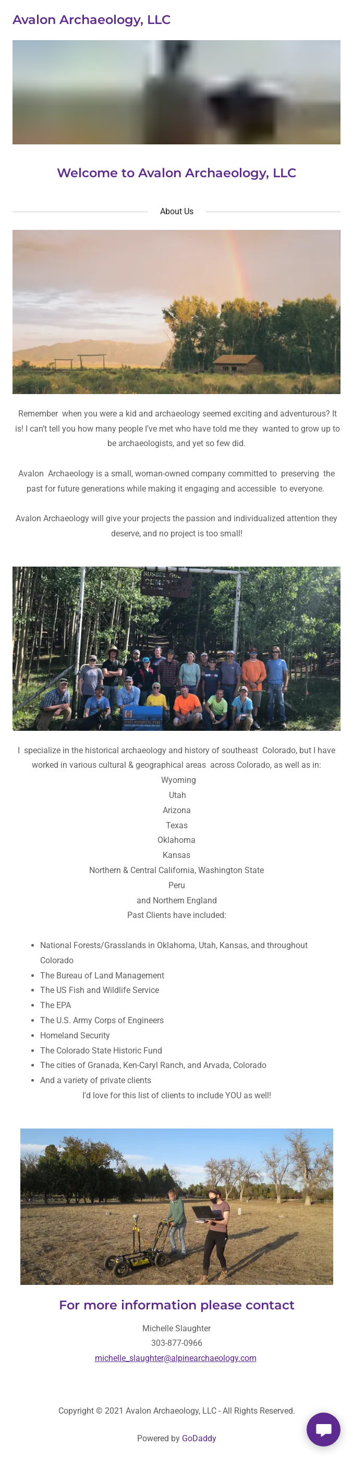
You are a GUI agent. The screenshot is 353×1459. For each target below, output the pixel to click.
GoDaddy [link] (199, 1438)
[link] (92, 21)
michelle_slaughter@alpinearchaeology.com (176, 1358)
